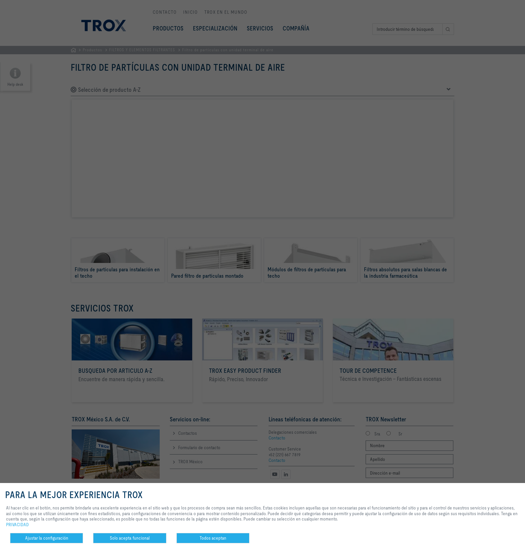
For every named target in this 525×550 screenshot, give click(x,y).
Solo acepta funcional (130, 538)
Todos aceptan (213, 538)
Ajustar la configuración (46, 538)
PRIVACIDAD (17, 524)
